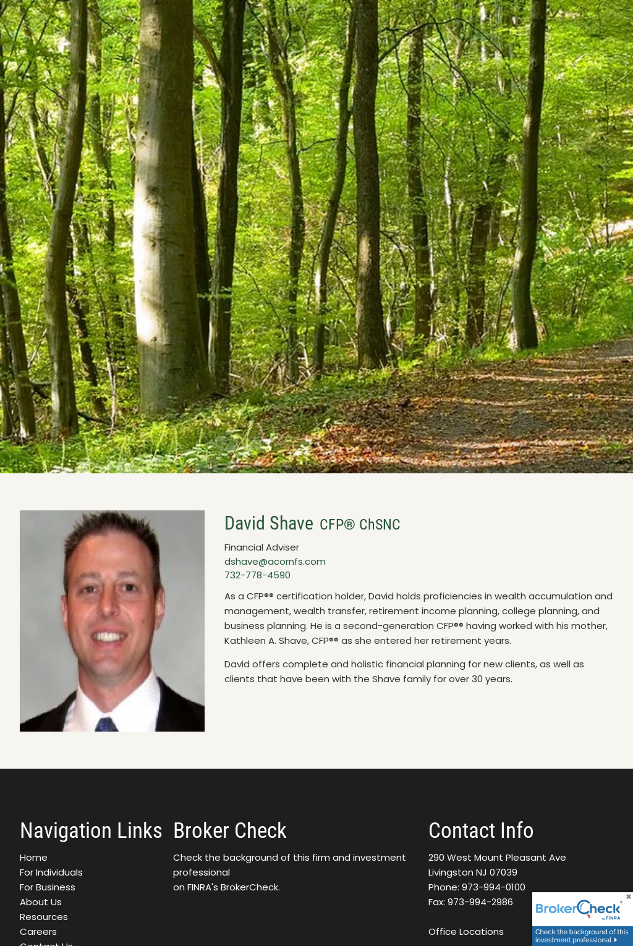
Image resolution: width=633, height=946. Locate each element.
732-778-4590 (257, 574)
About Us (41, 901)
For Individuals (51, 872)
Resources (44, 916)
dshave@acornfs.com (275, 561)
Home (34, 857)
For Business (47, 887)
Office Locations (466, 931)
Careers (38, 931)
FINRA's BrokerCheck (232, 887)
